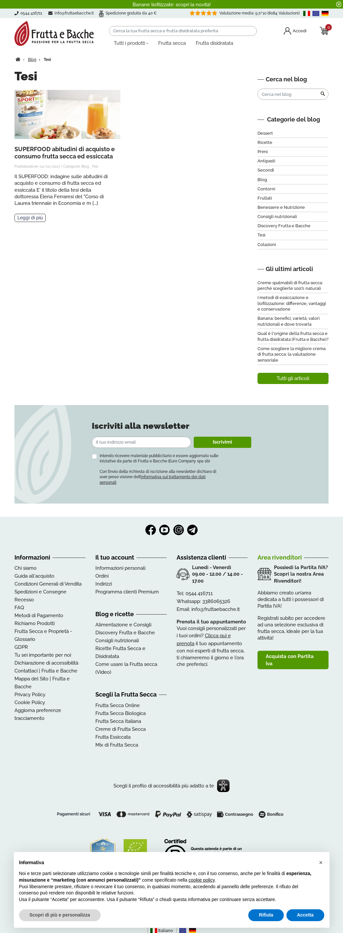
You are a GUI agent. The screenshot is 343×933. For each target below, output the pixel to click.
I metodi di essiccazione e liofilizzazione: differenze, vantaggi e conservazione (291, 303)
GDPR (21, 647)
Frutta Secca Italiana (118, 721)
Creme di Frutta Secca (120, 729)
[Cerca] (183, 31)
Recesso (24, 600)
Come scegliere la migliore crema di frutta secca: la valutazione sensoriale (291, 354)
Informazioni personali (120, 568)
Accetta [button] (305, 915)
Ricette (264, 142)
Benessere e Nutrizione (281, 207)
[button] (321, 862)
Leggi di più (30, 217)
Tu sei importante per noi (42, 655)
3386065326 (216, 601)
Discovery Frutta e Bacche (283, 225)
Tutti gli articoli (293, 378)
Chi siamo (25, 568)
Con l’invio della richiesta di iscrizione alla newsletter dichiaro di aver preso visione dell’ (158, 476)
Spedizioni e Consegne (40, 592)
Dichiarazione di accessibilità (46, 663)
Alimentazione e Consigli (123, 625)
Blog (85, 166)
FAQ (19, 608)
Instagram (178, 530)
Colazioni (266, 244)
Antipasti (266, 160)
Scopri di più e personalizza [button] (60, 915)
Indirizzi (103, 584)
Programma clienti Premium (127, 592)
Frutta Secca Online (117, 705)
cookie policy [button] (201, 880)
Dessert (265, 133)
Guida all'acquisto (34, 576)
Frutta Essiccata (113, 737)
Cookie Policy (29, 702)
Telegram (192, 530)
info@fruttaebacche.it (74, 13)
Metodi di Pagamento (38, 615)
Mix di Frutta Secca (116, 745)
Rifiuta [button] (266, 915)
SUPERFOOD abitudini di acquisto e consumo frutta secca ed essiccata (64, 153)
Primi (262, 151)
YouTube (164, 530)
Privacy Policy (29, 695)
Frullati (264, 198)
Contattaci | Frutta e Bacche (45, 671)
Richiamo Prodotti (34, 623)
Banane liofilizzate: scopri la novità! (172, 5)
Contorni (266, 188)
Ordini (102, 576)
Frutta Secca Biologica (120, 713)
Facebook (150, 530)
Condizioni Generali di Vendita (48, 584)
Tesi (95, 166)
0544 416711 (199, 593)
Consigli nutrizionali (277, 216)
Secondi (265, 170)
